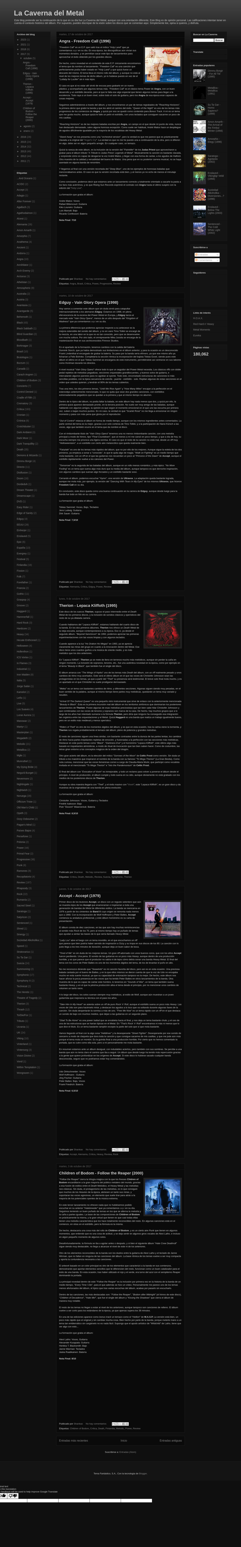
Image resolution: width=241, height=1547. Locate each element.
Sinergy (21, 934)
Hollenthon (23, 651)
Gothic (20, 593)
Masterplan (23, 732)
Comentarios (203, 260)
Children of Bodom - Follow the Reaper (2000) (101, 1173)
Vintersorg (22, 1049)
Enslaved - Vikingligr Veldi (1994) (216, 176)
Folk (19, 576)
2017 (24, 54)
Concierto (22, 386)
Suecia (106, 877)
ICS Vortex (23, 657)
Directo (21, 467)
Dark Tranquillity (25, 443)
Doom (20, 478)
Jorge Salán (23, 686)
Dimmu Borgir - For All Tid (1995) (215, 73)
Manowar (22, 720)
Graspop (21, 599)
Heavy (100, 1154)
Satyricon (22, 917)
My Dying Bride (25, 767)
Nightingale (23, 784)
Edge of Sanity (25, 513)
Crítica (87, 283)
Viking (20, 1038)
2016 (24, 137)
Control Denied (25, 391)
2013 (24, 151)
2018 (24, 49)
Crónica (21, 420)
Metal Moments (201, 329)
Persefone (22, 836)
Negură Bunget (25, 772)
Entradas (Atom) (127, 1452)
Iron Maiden (23, 674)
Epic (19, 541)
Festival (21, 559)
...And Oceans (24, 178)
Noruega (21, 795)
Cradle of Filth (24, 397)
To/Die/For (22, 1015)
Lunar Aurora (24, 715)
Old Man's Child (25, 807)
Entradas (201, 254)
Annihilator (22, 264)
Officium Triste (24, 801)
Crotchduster (24, 426)
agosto (27, 126)
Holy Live (76, 188)
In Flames (22, 663)
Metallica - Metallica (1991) (213, 90)
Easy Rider (23, 507)
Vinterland (22, 1044)
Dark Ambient (24, 432)
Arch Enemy (23, 270)
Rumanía (22, 899)
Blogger (143, 1473)
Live (19, 703)
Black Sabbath (25, 328)
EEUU (20, 524)
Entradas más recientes (73, 1440)
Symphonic (117, 877)
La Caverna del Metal (49, 13)
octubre (27, 58)
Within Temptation (26, 1067)
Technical (22, 986)
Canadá (21, 368)
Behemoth (22, 316)
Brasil (80, 283)
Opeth (20, 813)
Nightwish (22, 790)
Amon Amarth (24, 230)
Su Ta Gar (22, 957)
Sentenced (23, 923)
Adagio (21, 195)
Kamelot (21, 692)
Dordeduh (22, 484)
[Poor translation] (13, 1496)
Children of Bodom (79, 1428)
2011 (24, 161)
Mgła (19, 755)
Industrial (22, 669)
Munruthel (22, 761)
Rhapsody (22, 888)
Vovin (131, 784)
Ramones (22, 870)
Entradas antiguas (171, 1440)
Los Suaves (23, 709)
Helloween (22, 645)
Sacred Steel (24, 905)
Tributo (20, 1021)
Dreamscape (24, 495)
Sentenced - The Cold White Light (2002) (214, 228)
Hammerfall (23, 616)
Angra (73, 283)
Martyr (20, 726)
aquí (75, 50)
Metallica (21, 749)
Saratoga (22, 911)
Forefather (22, 582)
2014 (24, 146)
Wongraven (23, 1072)
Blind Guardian (25, 334)
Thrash (21, 1009)
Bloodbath (22, 339)
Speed (20, 946)
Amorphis (22, 236)
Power (95, 283)
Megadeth (22, 738)
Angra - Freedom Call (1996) (85, 41)
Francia (21, 588)
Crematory (22, 403)
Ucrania (21, 1026)
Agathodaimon (25, 213)
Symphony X (24, 980)
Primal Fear (23, 853)
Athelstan (22, 282)
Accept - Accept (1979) (80, 896)
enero (27, 131)
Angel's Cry (90, 140)
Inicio (124, 1440)
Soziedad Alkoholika (28, 940)
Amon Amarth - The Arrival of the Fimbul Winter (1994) (216, 126)
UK (18, 1032)
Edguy (92, 586)
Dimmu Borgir (24, 461)
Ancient (21, 247)
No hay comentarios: (96, 279)
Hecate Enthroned (27, 640)
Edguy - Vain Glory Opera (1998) (88, 302)
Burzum (21, 362)
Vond (19, 1061)
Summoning (23, 969)
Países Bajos (24, 830)
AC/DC (21, 184)
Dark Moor (22, 438)
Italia (19, 680)
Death (81, 877)
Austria (21, 299)
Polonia (21, 842)
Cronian (21, 414)
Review (117, 283)
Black (20, 322)
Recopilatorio (24, 876)
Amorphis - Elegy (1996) (215, 140)
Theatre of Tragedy (27, 997)
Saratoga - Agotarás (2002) (213, 159)
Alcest (20, 218)
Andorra (21, 253)
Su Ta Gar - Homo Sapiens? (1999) (214, 109)
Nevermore (23, 778)
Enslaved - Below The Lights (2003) (215, 210)
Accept (73, 1154)
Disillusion (22, 472)
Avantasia (22, 305)
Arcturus (21, 276)
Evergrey (22, 553)
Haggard (21, 611)
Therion (128, 877)
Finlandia (110, 1428)
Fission (21, 570)
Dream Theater (25, 490)
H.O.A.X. (198, 318)
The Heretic (23, 992)
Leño (19, 697)
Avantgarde (23, 311)
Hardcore (22, 628)
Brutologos (23, 357)
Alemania (74, 586)
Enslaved (22, 536)
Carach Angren (25, 374)
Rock (115, 1154)
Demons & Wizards (27, 455)
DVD (19, 501)
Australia (21, 293)
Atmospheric (24, 288)
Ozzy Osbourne (25, 818)
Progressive (106, 283)
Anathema (22, 241)
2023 (24, 39)
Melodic (89, 877)
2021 (24, 44)
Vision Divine (24, 1055)
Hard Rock (22, 622)
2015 (24, 141)
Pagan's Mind (24, 824)
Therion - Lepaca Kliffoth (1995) (88, 605)
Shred (20, 928)
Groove (21, 605)
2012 (24, 156)
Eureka (197, 335)
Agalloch (21, 207)
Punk (19, 865)
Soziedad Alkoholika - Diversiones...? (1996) (216, 194)
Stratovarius (23, 951)
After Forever (24, 201)
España (21, 547)
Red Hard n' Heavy (203, 324)
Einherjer (22, 530)
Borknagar (22, 345)
